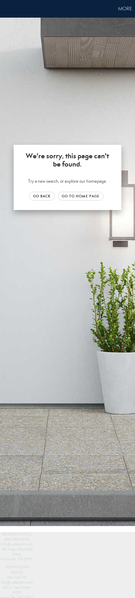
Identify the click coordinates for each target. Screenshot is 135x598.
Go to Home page (81, 196)
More (125, 9)
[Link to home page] (5, 9)
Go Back (42, 196)
